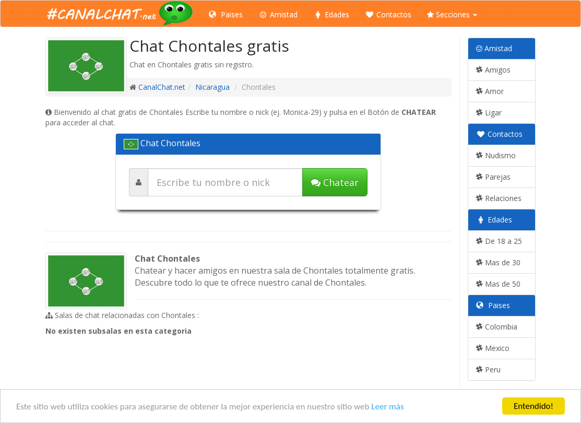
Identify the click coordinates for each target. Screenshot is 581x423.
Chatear (335, 182)
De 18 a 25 (499, 241)
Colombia (496, 327)
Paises (226, 14)
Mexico (492, 348)
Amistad (278, 14)
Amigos (493, 70)
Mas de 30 (498, 262)
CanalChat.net (161, 87)
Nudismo (496, 155)
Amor (490, 91)
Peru (488, 369)
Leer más (387, 406)
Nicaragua (212, 87)
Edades (331, 14)
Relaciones (498, 198)
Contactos (388, 14)
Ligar (489, 113)
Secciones (452, 14)
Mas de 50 (498, 284)
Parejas (493, 177)
